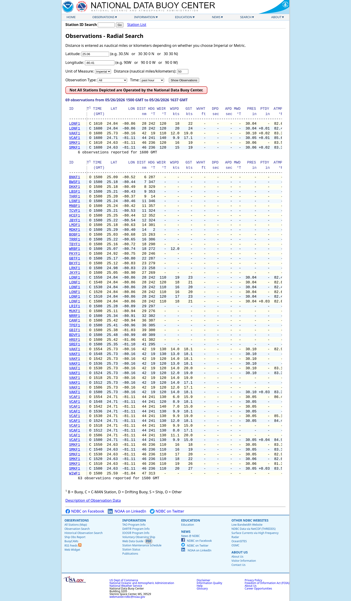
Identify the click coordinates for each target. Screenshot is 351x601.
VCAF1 (74, 138)
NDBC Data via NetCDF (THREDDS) (253, 529)
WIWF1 (74, 473)
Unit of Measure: (79, 71)
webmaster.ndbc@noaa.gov (127, 597)
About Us (239, 552)
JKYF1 (74, 272)
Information (144, 17)
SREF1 (74, 344)
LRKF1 (74, 268)
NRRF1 (74, 316)
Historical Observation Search (83, 533)
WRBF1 (74, 248)
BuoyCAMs (71, 541)
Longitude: (74, 62)
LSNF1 (74, 201)
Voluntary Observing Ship (138, 537)
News (216, 17)
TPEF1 (74, 325)
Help (200, 586)
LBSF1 (74, 191)
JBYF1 (74, 220)
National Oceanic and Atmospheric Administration (141, 583)
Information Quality (209, 583)
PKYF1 (74, 253)
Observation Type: (81, 79)
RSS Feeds (72, 545)
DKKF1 (74, 186)
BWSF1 (74, 182)
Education (183, 17)
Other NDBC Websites (249, 520)
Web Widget (72, 550)
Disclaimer (203, 580)
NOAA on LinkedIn (127, 511)
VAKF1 (74, 133)
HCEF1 (74, 215)
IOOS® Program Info (135, 533)
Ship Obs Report (74, 537)
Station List (136, 24)
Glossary (202, 588)
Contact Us (238, 565)
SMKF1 (74, 142)
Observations (103, 17)
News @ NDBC (190, 536)
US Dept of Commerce (123, 580)
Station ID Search (81, 24)
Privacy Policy (253, 580)
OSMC (235, 545)
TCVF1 (74, 210)
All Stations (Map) (75, 525)
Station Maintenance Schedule (142, 545)
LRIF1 (74, 306)
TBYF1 (74, 244)
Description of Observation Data (93, 500)
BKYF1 (74, 263)
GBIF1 (74, 330)
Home (71, 17)
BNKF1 (74, 177)
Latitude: (73, 53)
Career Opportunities (258, 588)
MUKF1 (74, 311)
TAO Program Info (133, 525)
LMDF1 (74, 225)
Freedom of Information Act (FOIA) (267, 583)
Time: (134, 79)
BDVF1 (74, 335)
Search (246, 17)
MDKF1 (74, 229)
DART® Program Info (136, 529)
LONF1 (74, 123)
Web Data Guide (132, 541)
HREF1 (74, 339)
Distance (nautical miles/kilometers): (145, 71)
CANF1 (74, 320)
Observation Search (77, 529)
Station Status (131, 549)
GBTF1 (74, 258)
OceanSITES (239, 541)
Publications (130, 554)
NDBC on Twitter (167, 511)
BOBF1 (74, 234)
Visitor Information (243, 561)
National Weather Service (125, 586)
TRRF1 (74, 239)
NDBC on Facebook (84, 511)
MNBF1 (74, 206)
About (276, 17)
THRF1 (74, 196)
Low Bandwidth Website (246, 525)
